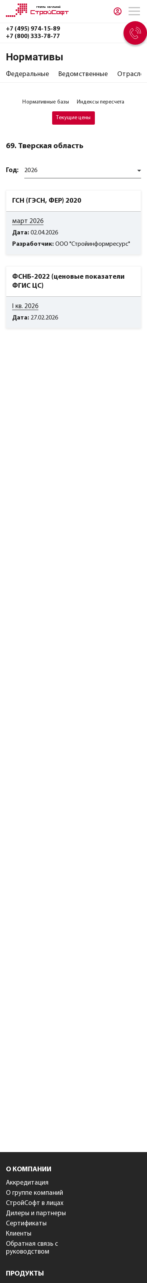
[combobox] (82, 170)
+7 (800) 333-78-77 (33, 36)
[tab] (27, 74)
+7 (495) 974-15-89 (33, 29)
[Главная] (37, 15)
